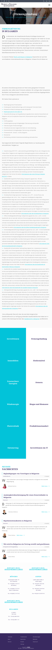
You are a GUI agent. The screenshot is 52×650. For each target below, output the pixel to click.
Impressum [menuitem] (35, 641)
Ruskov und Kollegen (10, 17)
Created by (26, 647)
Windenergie (13, 404)
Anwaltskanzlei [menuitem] (23, 636)
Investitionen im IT (39, 448)
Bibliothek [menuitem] (35, 639)
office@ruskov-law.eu (14, 569)
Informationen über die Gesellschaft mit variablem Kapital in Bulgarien (20, 287)
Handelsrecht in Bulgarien (31, 319)
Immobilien (13, 361)
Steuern (39, 382)
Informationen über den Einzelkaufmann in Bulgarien (35, 213)
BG (46, 1)
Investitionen (13, 339)
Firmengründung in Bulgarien (40, 17)
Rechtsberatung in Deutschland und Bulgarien (24, 17)
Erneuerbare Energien (13, 382)
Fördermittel (39, 361)
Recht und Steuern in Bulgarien (23, 57)
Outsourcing (13, 448)
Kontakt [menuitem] (22, 641)
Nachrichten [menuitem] (23, 639)
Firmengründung (39, 339)
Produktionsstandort (39, 426)
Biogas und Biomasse (39, 404)
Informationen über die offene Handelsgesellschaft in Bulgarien (29, 227)
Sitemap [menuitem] (22, 644)
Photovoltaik (13, 426)
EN (49, 1)
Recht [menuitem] (9, 639)
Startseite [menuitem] (10, 636)
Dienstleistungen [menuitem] (36, 636)
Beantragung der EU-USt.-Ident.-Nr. (13, 111)
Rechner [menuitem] (9, 641)
